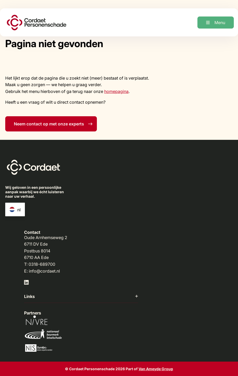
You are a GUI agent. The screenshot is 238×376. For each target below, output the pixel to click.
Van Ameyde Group (156, 369)
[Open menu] (215, 22)
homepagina (116, 91)
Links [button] (81, 296)
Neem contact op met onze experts (53, 123)
